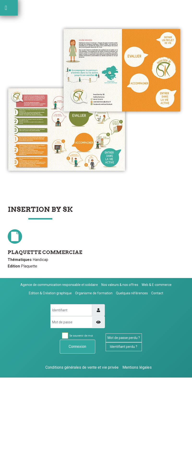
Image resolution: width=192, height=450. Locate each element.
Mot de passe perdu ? (124, 338)
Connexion (77, 346)
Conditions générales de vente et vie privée (82, 367)
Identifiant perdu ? (123, 347)
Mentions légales (137, 367)
